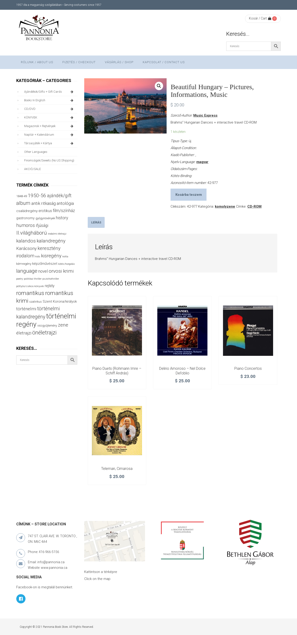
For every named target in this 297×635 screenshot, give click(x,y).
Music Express (205, 115)
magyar (202, 162)
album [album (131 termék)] (23, 203)
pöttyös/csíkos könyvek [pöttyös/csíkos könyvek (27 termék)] (30, 286)
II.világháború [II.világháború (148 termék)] (31, 233)
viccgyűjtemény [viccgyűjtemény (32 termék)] (47, 325)
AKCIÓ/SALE (32, 169)
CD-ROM (254, 206)
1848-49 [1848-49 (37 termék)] (21, 196)
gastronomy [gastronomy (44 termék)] (25, 218)
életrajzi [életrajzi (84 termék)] (23, 333)
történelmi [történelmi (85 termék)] (26, 308)
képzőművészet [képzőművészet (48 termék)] (44, 264)
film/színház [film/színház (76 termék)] (64, 210)
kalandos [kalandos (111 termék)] (26, 241)
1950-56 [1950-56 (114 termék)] (37, 195)
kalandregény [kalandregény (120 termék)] (51, 241)
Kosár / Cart (260, 18)
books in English (49, 100)
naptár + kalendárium (49, 135)
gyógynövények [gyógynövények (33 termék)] (45, 218)
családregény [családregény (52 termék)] (27, 211)
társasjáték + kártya (49, 143)
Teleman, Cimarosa (116, 468)
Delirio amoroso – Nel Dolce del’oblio (182, 370)
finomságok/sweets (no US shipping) (49, 160)
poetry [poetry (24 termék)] (19, 278)
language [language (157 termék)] (26, 271)
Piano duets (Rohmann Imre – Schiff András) (116, 370)
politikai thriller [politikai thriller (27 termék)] (33, 278)
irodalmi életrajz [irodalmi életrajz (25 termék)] (57, 233)
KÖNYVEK (49, 117)
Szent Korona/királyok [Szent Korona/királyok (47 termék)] (60, 301)
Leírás (96, 222)
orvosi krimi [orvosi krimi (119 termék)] (61, 271)
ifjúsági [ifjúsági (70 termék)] (42, 225)
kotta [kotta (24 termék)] (65, 256)
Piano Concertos (248, 368)
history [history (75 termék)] (62, 217)
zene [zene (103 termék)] (63, 325)
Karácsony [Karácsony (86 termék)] (26, 248)
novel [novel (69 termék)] (43, 271)
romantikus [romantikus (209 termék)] (30, 293)
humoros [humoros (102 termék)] (25, 225)
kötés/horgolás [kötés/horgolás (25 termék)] (66, 263)
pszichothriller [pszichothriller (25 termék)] (50, 278)
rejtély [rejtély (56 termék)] (50, 286)
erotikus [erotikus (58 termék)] (45, 211)
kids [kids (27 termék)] (37, 256)
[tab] (96, 222)
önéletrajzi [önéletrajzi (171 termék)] (44, 332)
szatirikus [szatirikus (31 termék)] (35, 301)
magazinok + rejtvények (49, 126)
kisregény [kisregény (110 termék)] (51, 256)
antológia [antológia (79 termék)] (65, 203)
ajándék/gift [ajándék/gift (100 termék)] (59, 195)
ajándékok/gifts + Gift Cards (49, 92)
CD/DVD (49, 109)
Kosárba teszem (188, 195)
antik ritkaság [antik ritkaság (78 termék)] (43, 203)
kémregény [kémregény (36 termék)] (23, 263)
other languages (35, 152)
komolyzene (225, 206)
